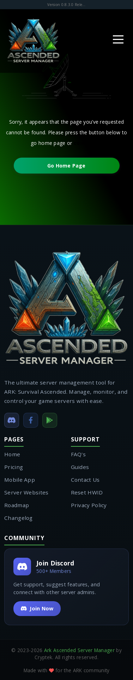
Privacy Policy (89, 505)
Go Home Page (66, 165)
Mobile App (19, 479)
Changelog (18, 517)
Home (12, 454)
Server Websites (26, 492)
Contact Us (85, 479)
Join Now (37, 608)
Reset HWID (87, 492)
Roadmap (16, 505)
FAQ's (78, 454)
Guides (80, 466)
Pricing (13, 466)
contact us (88, 143)
